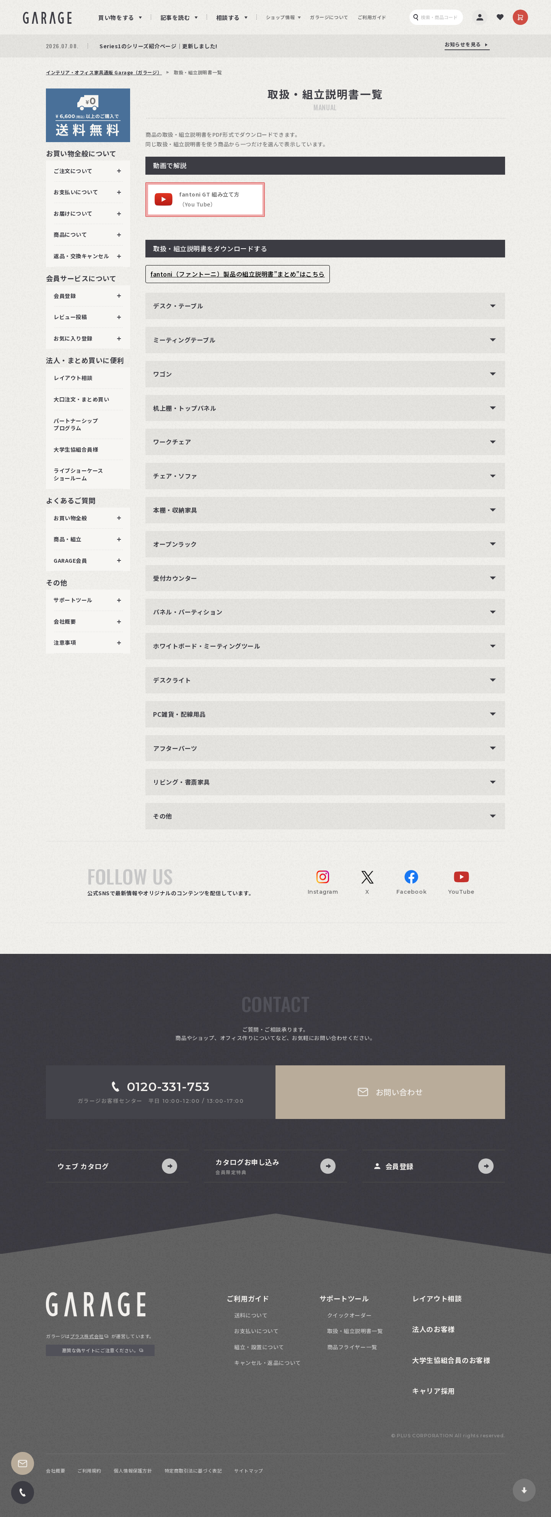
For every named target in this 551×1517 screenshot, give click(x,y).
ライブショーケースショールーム (78, 474)
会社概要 (55, 1470)
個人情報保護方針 (133, 1470)
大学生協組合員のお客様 (451, 1360)
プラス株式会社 (87, 1336)
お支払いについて (256, 1331)
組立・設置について (259, 1347)
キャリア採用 (433, 1391)
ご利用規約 (89, 1470)
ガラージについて (329, 17)
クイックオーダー (349, 1315)
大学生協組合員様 (76, 449)
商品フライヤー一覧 (352, 1347)
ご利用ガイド (372, 17)
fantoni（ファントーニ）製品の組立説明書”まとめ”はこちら (237, 273)
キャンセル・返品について (267, 1362)
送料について (250, 1315)
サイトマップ (248, 1470)
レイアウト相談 (73, 378)
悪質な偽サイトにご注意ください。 (100, 1350)
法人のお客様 (433, 1329)
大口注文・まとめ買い (81, 399)
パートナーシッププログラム (76, 424)
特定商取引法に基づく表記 (193, 1470)
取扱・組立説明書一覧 (355, 1331)
